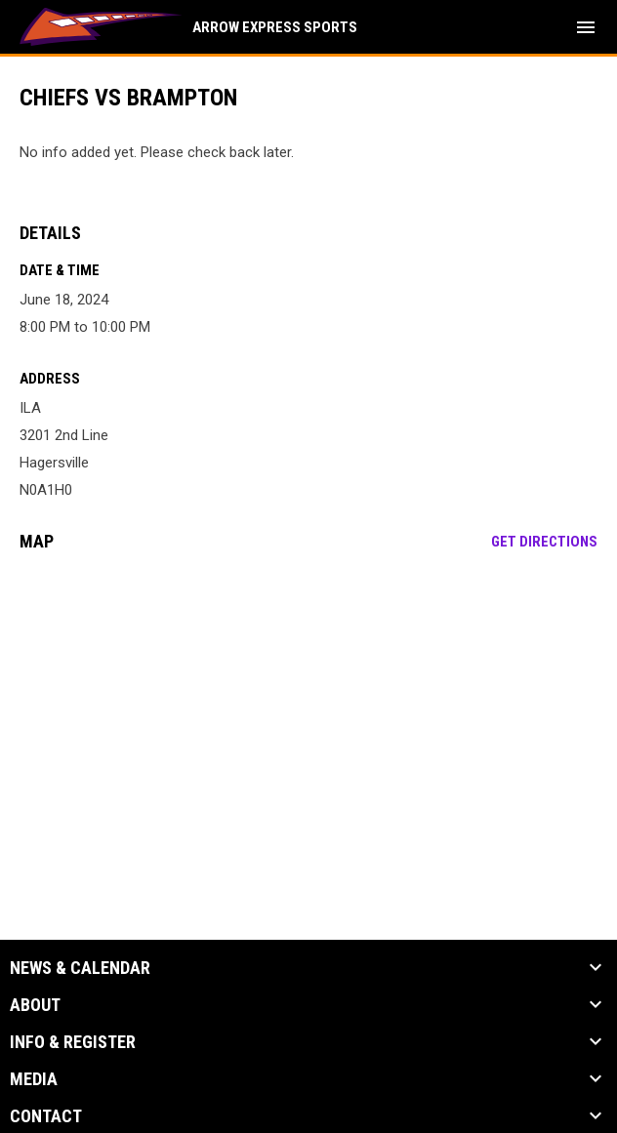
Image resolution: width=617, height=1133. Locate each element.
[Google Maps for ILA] (308, 716)
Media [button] (34, 1079)
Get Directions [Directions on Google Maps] (544, 541)
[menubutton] (585, 27)
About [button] (35, 1005)
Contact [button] (46, 1116)
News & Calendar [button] (80, 968)
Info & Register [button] (73, 1042)
